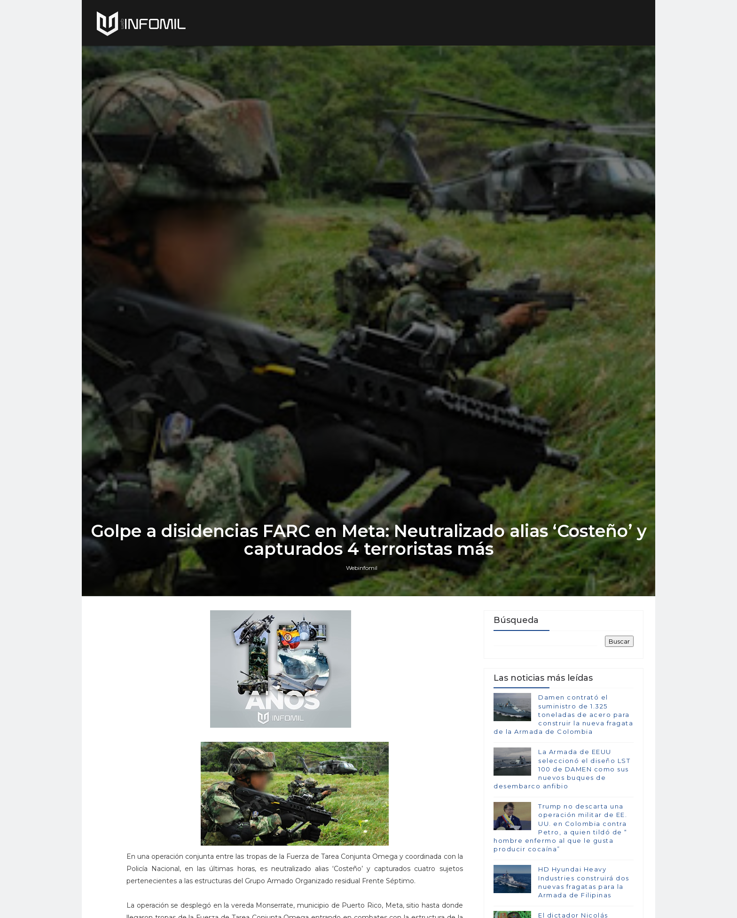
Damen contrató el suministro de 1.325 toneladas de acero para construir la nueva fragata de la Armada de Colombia (563, 714)
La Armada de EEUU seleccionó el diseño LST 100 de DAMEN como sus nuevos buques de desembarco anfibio (562, 769)
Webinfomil (361, 567)
